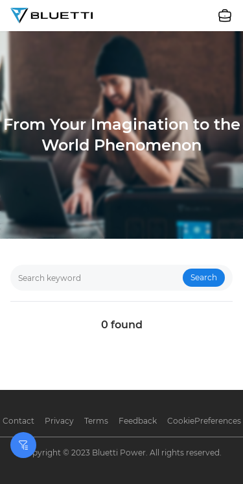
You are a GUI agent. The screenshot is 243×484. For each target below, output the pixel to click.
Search (204, 277)
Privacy (59, 421)
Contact (18, 421)
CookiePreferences (204, 421)
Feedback (138, 421)
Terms (96, 421)
